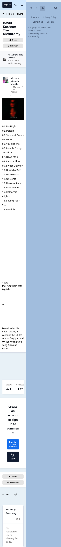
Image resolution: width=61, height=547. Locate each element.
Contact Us (38, 21)
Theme (35, 17)
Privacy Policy (49, 17)
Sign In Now (13, 456)
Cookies (50, 21)
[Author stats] (22, 86)
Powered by (37, 35)
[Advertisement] (13, 366)
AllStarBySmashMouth (15, 56)
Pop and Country (14, 62)
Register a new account (12, 444)
